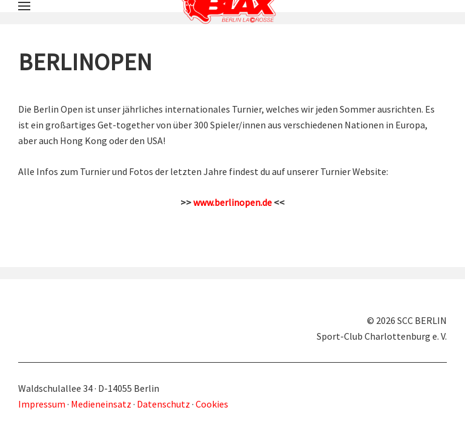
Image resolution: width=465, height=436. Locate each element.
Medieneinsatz (101, 404)
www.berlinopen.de (232, 202)
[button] (24, 6)
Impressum (42, 404)
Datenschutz (163, 404)
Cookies (212, 404)
